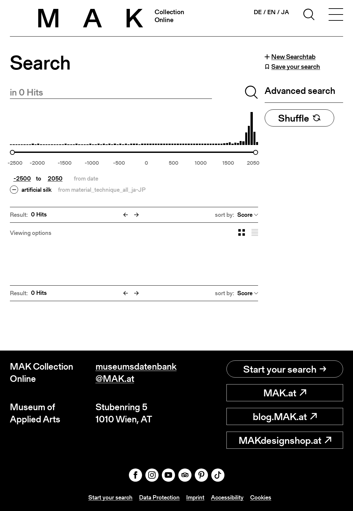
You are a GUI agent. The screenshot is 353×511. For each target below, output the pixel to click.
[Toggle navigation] (336, 15)
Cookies (260, 497)
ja (285, 12)
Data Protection (159, 497)
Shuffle (299, 118)
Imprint (195, 497)
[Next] (136, 215)
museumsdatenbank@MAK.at (136, 372)
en (271, 12)
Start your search (284, 369)
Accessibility (227, 497)
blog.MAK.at (285, 416)
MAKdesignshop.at (285, 440)
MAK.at (284, 393)
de (258, 12)
